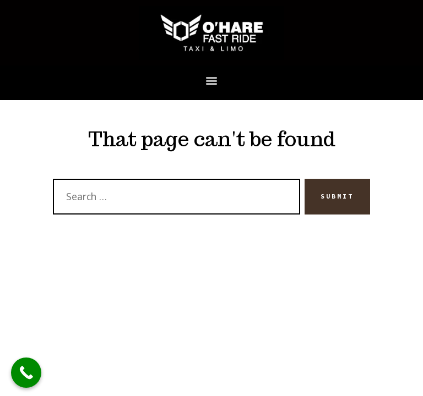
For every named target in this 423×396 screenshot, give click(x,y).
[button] (212, 80)
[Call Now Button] (26, 373)
